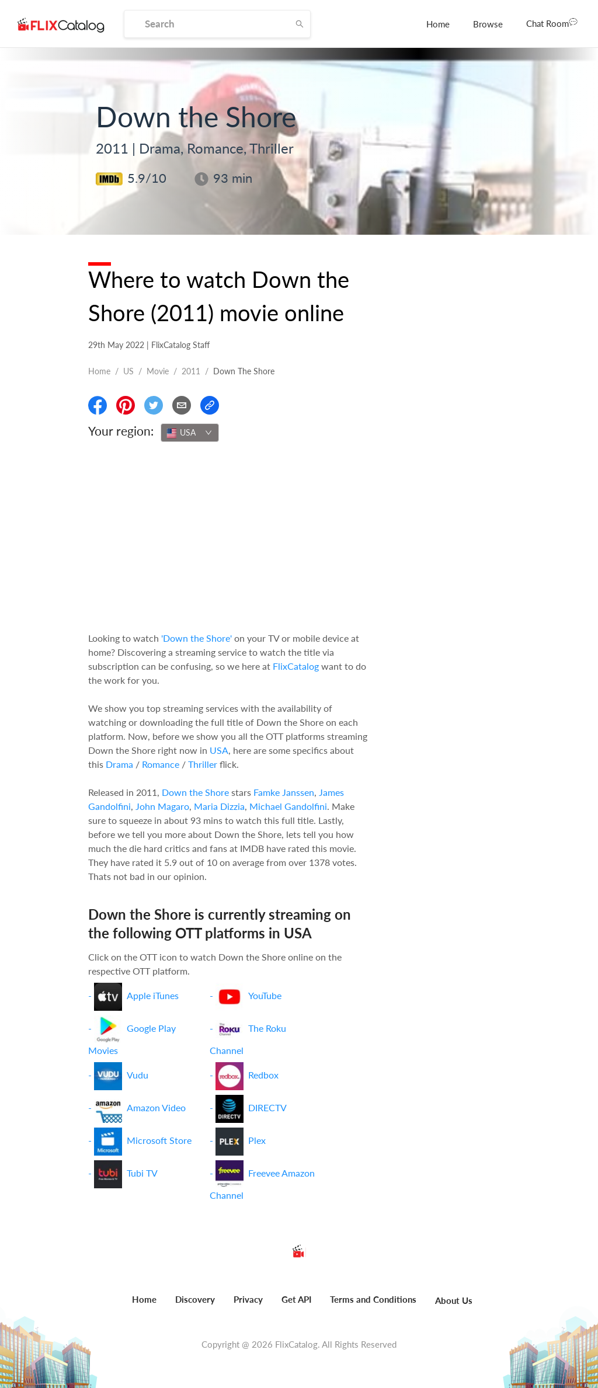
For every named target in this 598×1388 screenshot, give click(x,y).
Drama (119, 764)
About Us (453, 1300)
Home (438, 24)
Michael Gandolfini (288, 806)
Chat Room (552, 23)
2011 (191, 371)
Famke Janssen (283, 792)
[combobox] (190, 432)
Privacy (248, 1299)
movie (158, 371)
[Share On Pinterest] (125, 405)
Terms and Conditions (373, 1299)
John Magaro (162, 806)
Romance (160, 764)
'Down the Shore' (196, 637)
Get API (296, 1299)
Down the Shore (195, 792)
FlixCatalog (296, 666)
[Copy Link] (209, 405)
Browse (488, 24)
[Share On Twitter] (153, 405)
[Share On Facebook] (97, 405)
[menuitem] (438, 24)
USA (219, 750)
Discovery (195, 1299)
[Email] (181, 405)
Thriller (202, 764)
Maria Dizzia (219, 806)
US (128, 371)
